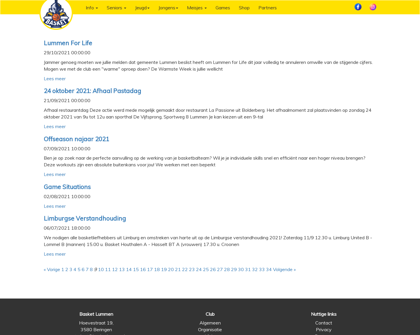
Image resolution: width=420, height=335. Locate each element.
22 (185, 269)
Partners (267, 8)
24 (199, 269)
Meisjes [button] (197, 8)
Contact (323, 323)
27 (220, 269)
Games (223, 8)
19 (164, 269)
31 (248, 269)
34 (269, 269)
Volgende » (284, 269)
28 (227, 269)
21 (178, 269)
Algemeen (210, 323)
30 (241, 269)
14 (129, 269)
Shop (244, 8)
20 (171, 269)
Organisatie (210, 329)
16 (143, 269)
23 (192, 269)
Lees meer (55, 78)
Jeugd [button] (142, 8)
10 (101, 269)
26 (213, 269)
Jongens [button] (168, 8)
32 (255, 269)
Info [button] (92, 8)
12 (115, 269)
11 (108, 269)
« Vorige (52, 269)
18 (157, 269)
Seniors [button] (116, 8)
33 (262, 269)
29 (234, 269)
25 (206, 269)
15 (136, 269)
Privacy (324, 329)
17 (150, 269)
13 (122, 269)
